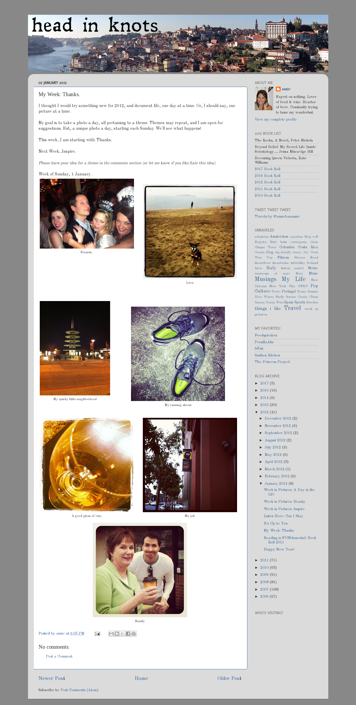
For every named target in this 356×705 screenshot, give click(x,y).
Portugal (289, 291)
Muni (299, 273)
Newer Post (51, 678)
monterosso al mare (272, 273)
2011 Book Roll (267, 189)
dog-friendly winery (288, 252)
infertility (298, 263)
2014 (265, 398)
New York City (282, 286)
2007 (265, 589)
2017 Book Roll (267, 169)
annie (61, 633)
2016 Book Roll (267, 176)
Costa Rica (308, 247)
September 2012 (279, 433)
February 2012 (278, 476)
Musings (265, 279)
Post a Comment (59, 656)
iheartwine (280, 263)
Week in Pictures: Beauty (284, 502)
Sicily (280, 297)
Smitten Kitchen (267, 355)
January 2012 (277, 484)
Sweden (312, 302)
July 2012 (273, 447)
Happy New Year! (279, 549)
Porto (276, 291)
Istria (258, 268)
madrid (299, 268)
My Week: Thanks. (279, 531)
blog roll (311, 237)
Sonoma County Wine (269, 302)
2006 (265, 597)
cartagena (298, 242)
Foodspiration (266, 335)
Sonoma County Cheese (302, 296)
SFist (259, 349)
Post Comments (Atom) (79, 690)
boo (273, 242)
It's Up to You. (276, 523)
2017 (265, 383)
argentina (296, 236)
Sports (299, 302)
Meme (313, 268)
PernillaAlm (264, 342)
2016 (265, 390)
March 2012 (275, 469)
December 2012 (278, 418)
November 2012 (278, 426)
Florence (299, 257)
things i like (268, 308)
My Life (294, 279)
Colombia (287, 247)
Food (314, 257)
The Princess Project (272, 362)
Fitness (283, 257)
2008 (265, 582)
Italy (271, 268)
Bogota (261, 242)
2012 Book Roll (267, 182)
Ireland (312, 263)
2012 (265, 412)
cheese (314, 242)
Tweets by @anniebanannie (277, 216)
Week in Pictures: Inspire (284, 509)
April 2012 (274, 462)
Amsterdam (279, 237)
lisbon (285, 268)
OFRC (303, 286)
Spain (288, 302)
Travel (292, 308)
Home (141, 678)
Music (313, 273)
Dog (269, 252)
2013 (265, 405)
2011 (265, 560)
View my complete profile (276, 119)
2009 (265, 575)
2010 (265, 568)
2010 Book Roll (267, 196)
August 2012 (276, 440)
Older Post (229, 678)
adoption (262, 237)
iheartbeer (263, 263)
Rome (301, 291)
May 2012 (274, 455)
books (283, 242)
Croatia (260, 252)
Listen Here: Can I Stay (283, 516)
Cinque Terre (266, 247)
